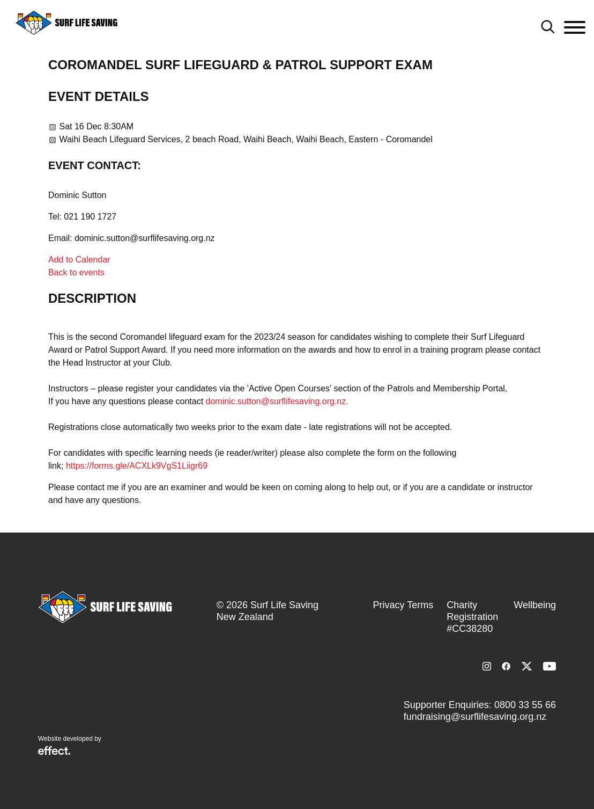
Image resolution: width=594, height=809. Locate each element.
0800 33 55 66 (525, 704)
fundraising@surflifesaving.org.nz (475, 716)
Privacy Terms (403, 605)
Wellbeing (535, 605)
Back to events (76, 272)
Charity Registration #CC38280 (472, 617)
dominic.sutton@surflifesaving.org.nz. (277, 401)
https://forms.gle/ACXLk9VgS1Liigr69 (136, 465)
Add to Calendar (79, 259)
